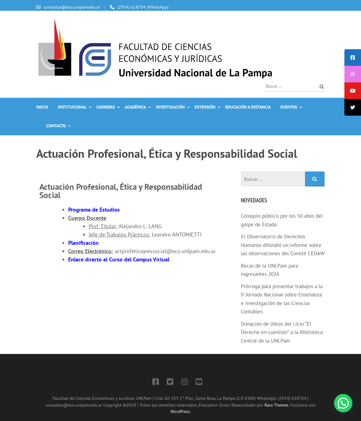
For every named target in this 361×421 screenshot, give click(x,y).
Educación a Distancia (248, 107)
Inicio (42, 107)
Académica (135, 107)
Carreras (105, 107)
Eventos (289, 107)
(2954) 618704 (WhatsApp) (142, 7)
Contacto (56, 126)
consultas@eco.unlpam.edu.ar (72, 7)
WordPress (180, 411)
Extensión (204, 107)
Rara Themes (276, 405)
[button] (343, 403)
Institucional (72, 107)
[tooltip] (352, 57)
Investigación (170, 107)
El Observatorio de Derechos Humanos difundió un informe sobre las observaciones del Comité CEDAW (282, 245)
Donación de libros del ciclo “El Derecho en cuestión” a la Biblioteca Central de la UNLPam (282, 332)
